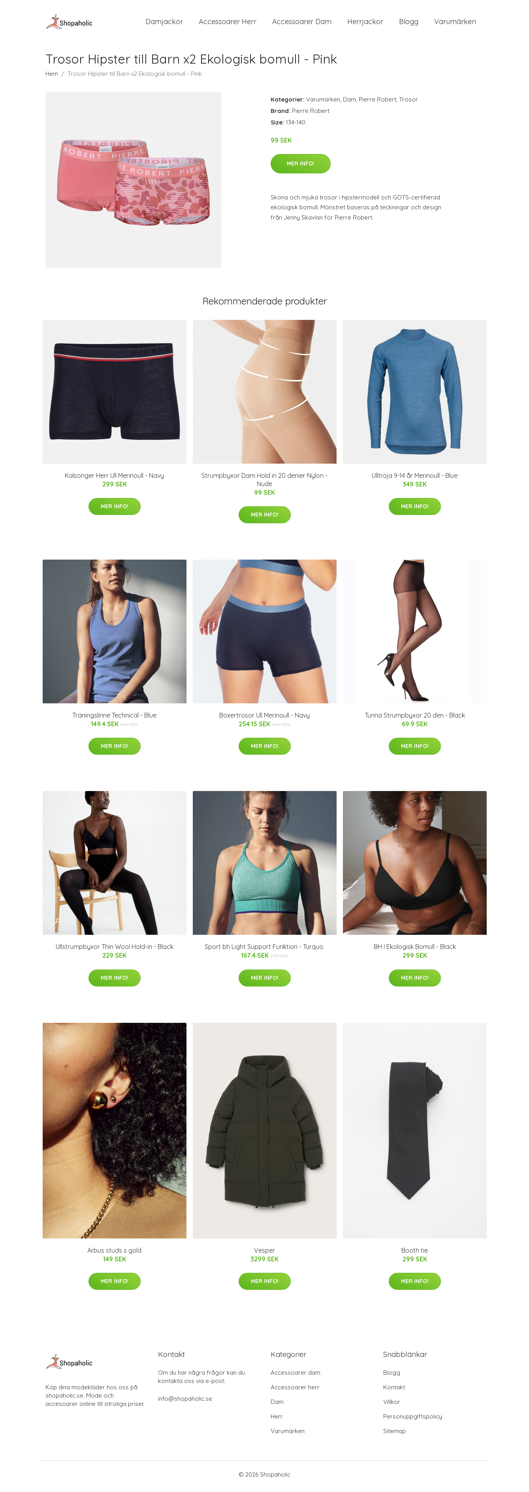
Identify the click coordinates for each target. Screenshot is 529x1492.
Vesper (264, 1254)
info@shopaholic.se (185, 1402)
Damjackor (164, 23)
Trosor (408, 103)
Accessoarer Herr (227, 23)
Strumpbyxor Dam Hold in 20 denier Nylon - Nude (264, 483)
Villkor (391, 1405)
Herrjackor (365, 23)
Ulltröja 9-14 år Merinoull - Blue (414, 479)
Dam (349, 103)
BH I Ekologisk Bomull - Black (415, 951)
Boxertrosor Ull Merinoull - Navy (264, 719)
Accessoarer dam (295, 1376)
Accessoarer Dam (301, 23)
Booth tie (414, 1254)
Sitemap (394, 1435)
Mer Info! (300, 167)
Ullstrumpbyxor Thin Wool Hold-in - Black (114, 951)
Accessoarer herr (295, 1391)
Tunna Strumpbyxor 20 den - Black (415, 719)
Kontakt (394, 1391)
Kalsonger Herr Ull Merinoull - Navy (114, 479)
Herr (277, 1420)
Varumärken (455, 23)
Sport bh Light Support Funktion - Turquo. (264, 951)
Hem (51, 77)
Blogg (408, 23)
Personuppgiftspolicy (412, 1420)
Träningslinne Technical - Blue (114, 719)
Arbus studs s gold (114, 1254)
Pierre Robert (377, 103)
